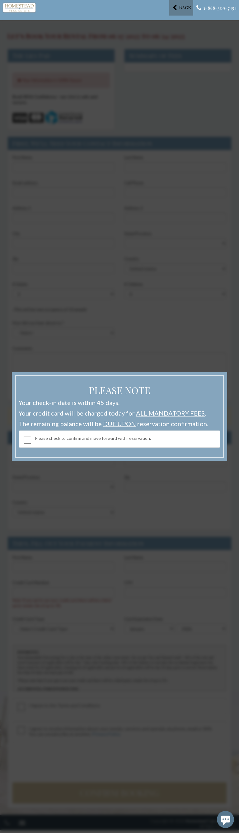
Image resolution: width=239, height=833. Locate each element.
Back (181, 7)
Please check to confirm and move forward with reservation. (93, 438)
